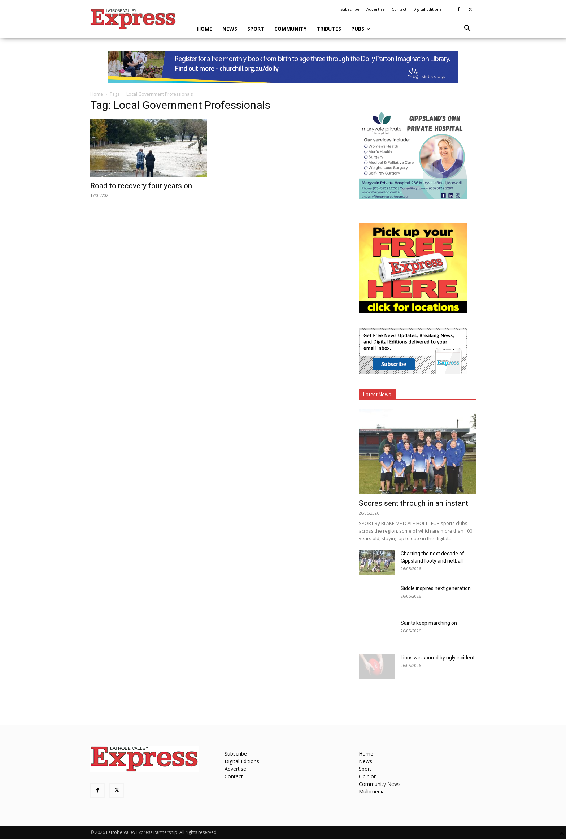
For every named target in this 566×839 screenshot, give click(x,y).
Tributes (329, 28)
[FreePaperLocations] (413, 310)
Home (204, 28)
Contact (399, 9)
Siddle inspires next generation (436, 588)
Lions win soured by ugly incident (438, 658)
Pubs (360, 28)
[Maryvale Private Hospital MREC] (413, 197)
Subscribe (350, 9)
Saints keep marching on (429, 623)
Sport (255, 28)
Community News (380, 783)
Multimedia (372, 791)
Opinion (368, 776)
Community (290, 28)
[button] (467, 29)
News (229, 28)
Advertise (375, 9)
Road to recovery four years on (141, 185)
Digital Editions (427, 9)
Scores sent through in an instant (413, 503)
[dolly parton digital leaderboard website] (283, 67)
